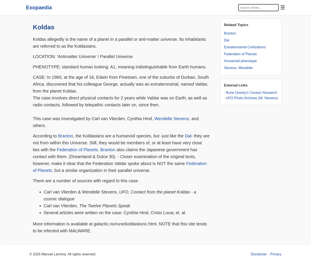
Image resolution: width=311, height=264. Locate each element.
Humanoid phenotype (240, 61)
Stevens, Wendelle (238, 68)
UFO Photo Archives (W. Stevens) (252, 98)
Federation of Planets (77, 149)
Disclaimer (259, 254)
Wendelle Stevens (171, 118)
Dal (188, 136)
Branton (65, 136)
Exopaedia (39, 7)
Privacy (276, 254)
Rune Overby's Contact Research (251, 92)
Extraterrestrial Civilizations (245, 47)
